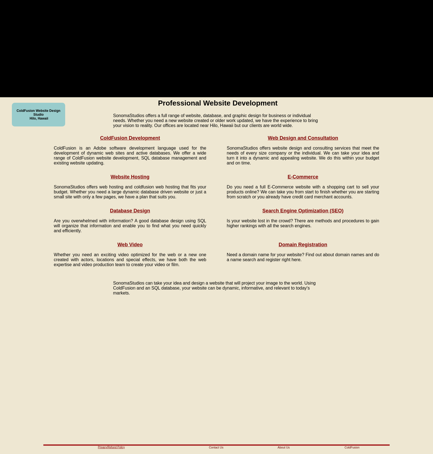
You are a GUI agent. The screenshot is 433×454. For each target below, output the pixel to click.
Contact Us (216, 447)
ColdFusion (352, 447)
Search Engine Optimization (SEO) (303, 211)
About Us (284, 447)
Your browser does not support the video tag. (205, 48)
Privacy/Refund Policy (111, 447)
